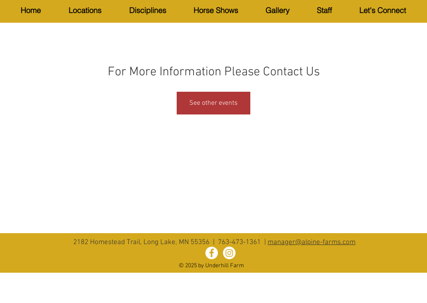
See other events (213, 103)
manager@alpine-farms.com (311, 242)
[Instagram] (229, 253)
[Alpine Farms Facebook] (211, 253)
